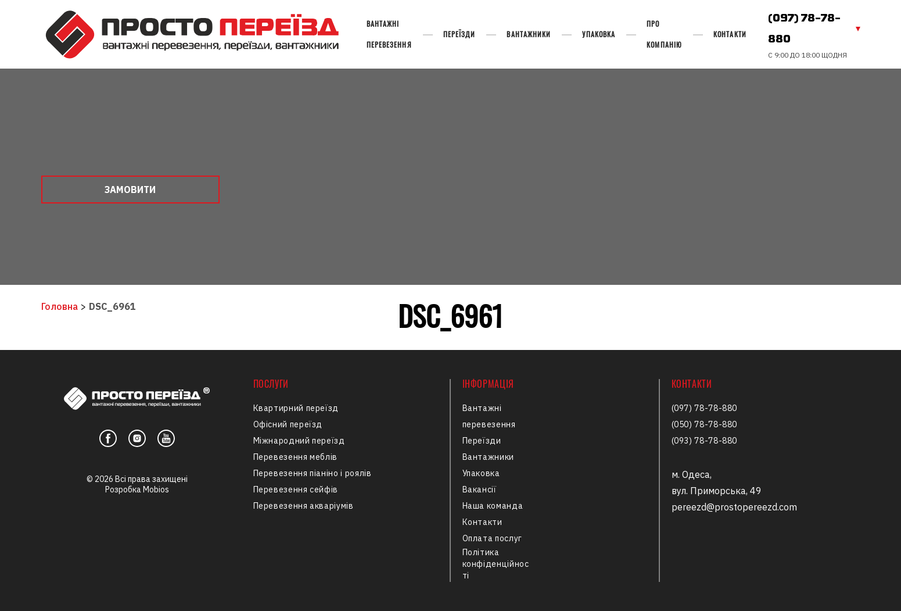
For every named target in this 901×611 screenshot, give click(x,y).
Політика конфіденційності (495, 564)
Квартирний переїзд (296, 408)
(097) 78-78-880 (804, 29)
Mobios (156, 489)
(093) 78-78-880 (705, 440)
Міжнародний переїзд (299, 440)
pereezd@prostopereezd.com (734, 507)
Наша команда (492, 506)
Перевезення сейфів (296, 489)
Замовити (130, 189)
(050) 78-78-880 (705, 424)
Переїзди (459, 34)
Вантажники (529, 34)
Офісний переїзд (288, 424)
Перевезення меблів (295, 457)
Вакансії (479, 489)
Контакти (729, 34)
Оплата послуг (492, 538)
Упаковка (598, 34)
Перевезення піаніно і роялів (312, 473)
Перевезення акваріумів (303, 506)
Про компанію (664, 34)
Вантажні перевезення (389, 34)
